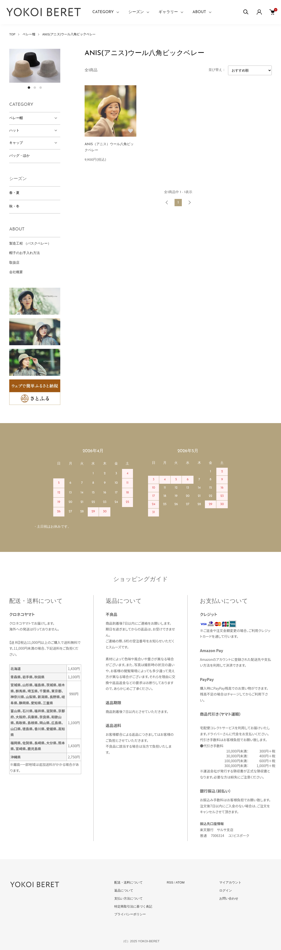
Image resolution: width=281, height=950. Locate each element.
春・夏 (14, 193)
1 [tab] (29, 87)
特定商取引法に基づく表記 (133, 906)
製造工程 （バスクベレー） (30, 244)
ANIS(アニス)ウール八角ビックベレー (69, 34)
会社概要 (16, 272)
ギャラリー (168, 12)
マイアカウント (230, 882)
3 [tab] (40, 87)
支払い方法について (128, 898)
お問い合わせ (228, 898)
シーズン (136, 12)
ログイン (225, 890)
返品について (123, 890)
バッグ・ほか (19, 156)
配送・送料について (128, 882)
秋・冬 (14, 206)
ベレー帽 (29, 34)
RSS (170, 882)
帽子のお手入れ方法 (24, 253)
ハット (14, 130)
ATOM (180, 882)
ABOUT (199, 12)
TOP (12, 34)
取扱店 (14, 263)
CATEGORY (103, 12)
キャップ (16, 143)
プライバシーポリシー (130, 914)
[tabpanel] (34, 66)
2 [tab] (35, 87)
